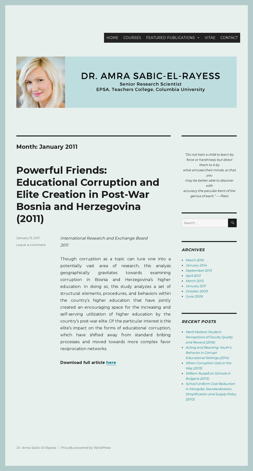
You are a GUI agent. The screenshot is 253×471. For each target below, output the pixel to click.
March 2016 (195, 260)
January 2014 (196, 265)
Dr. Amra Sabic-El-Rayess (36, 448)
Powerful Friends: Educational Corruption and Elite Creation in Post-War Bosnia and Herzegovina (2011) (87, 194)
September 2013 (198, 270)
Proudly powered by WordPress (85, 448)
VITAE (210, 38)
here (111, 362)
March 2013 (194, 281)
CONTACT (229, 38)
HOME (112, 38)
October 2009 (197, 291)
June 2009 (194, 296)
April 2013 (193, 276)
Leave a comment (31, 245)
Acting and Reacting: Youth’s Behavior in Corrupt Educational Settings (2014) (208, 352)
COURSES (132, 38)
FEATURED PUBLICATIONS (170, 38)
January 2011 (196, 286)
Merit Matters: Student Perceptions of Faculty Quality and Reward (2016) (209, 337)
